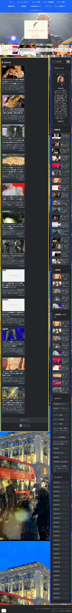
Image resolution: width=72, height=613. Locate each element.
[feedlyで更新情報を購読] (61, 121)
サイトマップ (56, 608)
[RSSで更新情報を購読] (63, 121)
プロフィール (39, 608)
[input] (61, 61)
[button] (68, 61)
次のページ (25, 243)
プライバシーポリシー (66, 608)
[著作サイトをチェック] (59, 121)
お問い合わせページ (47, 608)
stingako (61, 88)
